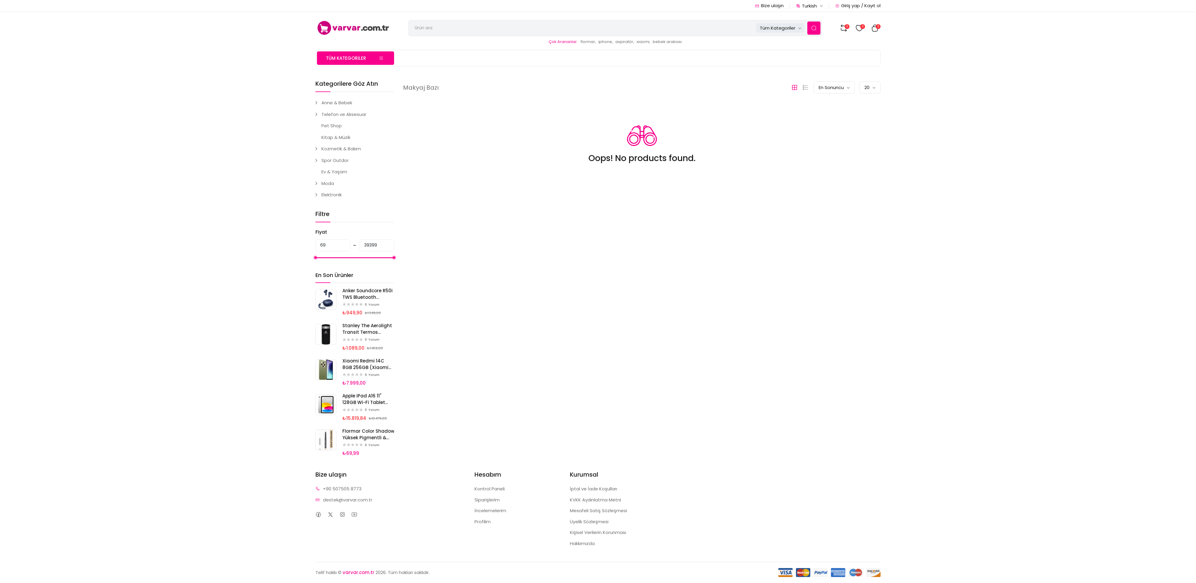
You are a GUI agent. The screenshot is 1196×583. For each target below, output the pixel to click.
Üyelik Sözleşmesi (589, 521)
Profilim (483, 521)
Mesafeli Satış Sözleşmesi (598, 510)
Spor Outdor (335, 160)
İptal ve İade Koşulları (593, 489)
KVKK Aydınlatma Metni (595, 500)
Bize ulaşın (769, 5)
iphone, (605, 42)
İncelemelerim (490, 510)
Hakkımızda (582, 543)
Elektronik (331, 195)
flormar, (588, 42)
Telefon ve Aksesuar (343, 114)
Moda (327, 183)
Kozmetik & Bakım (341, 149)
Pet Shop (331, 126)
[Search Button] (813, 28)
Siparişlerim (487, 500)
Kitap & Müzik (335, 137)
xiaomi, (643, 42)
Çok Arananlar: (563, 42)
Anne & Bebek (336, 103)
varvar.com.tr (358, 572)
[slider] (315, 257)
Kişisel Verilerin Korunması (598, 532)
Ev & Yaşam (334, 172)
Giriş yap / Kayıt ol (858, 5)
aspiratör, (624, 42)
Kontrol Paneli (490, 489)
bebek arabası (667, 42)
